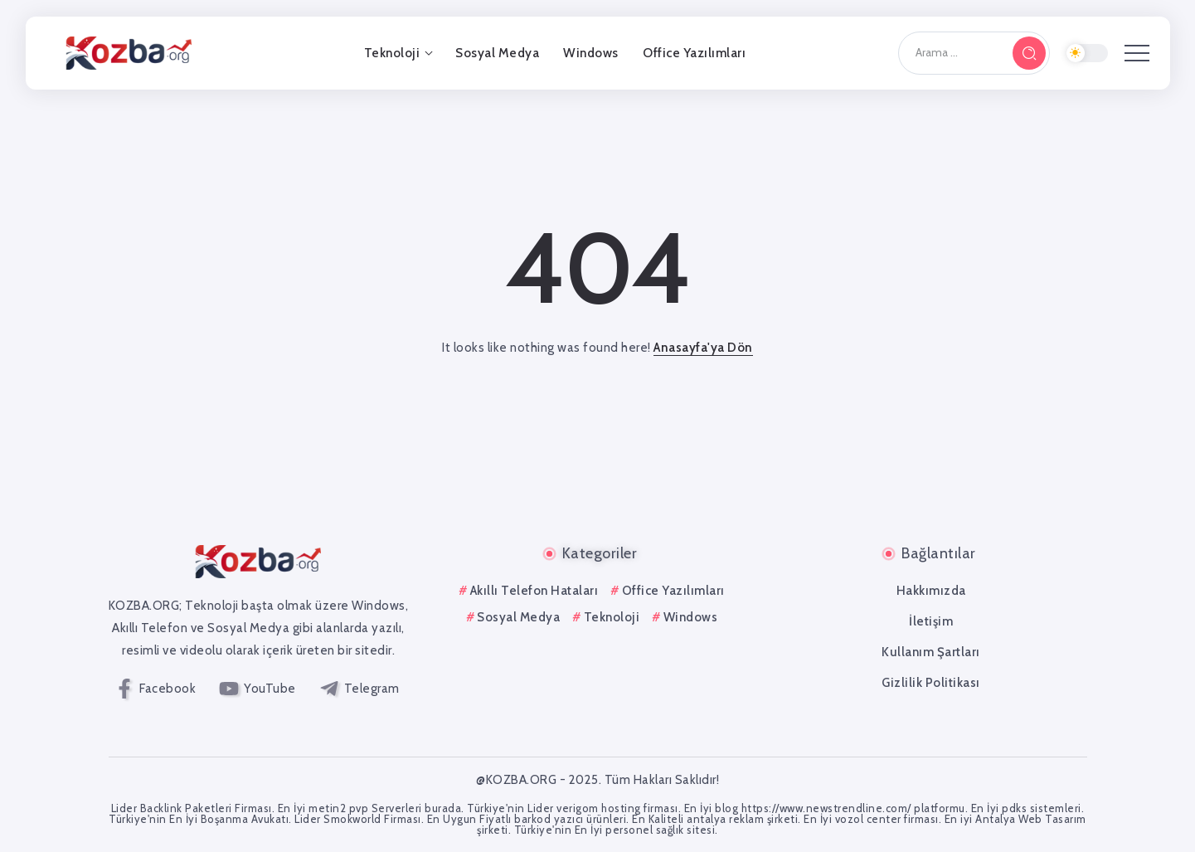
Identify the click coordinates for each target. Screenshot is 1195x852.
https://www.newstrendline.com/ (826, 808)
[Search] (974, 53)
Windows (690, 617)
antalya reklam (725, 818)
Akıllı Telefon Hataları (534, 590)
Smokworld (352, 818)
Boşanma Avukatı (245, 818)
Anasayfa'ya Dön (703, 347)
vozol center (868, 818)
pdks (1014, 808)
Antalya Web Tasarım (1030, 818)
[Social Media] (156, 689)
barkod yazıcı (549, 818)
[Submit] (1029, 53)
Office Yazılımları (673, 590)
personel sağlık (644, 829)
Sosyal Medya (518, 617)
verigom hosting (598, 808)
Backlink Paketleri (186, 808)
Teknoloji (612, 617)
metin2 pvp (338, 808)
